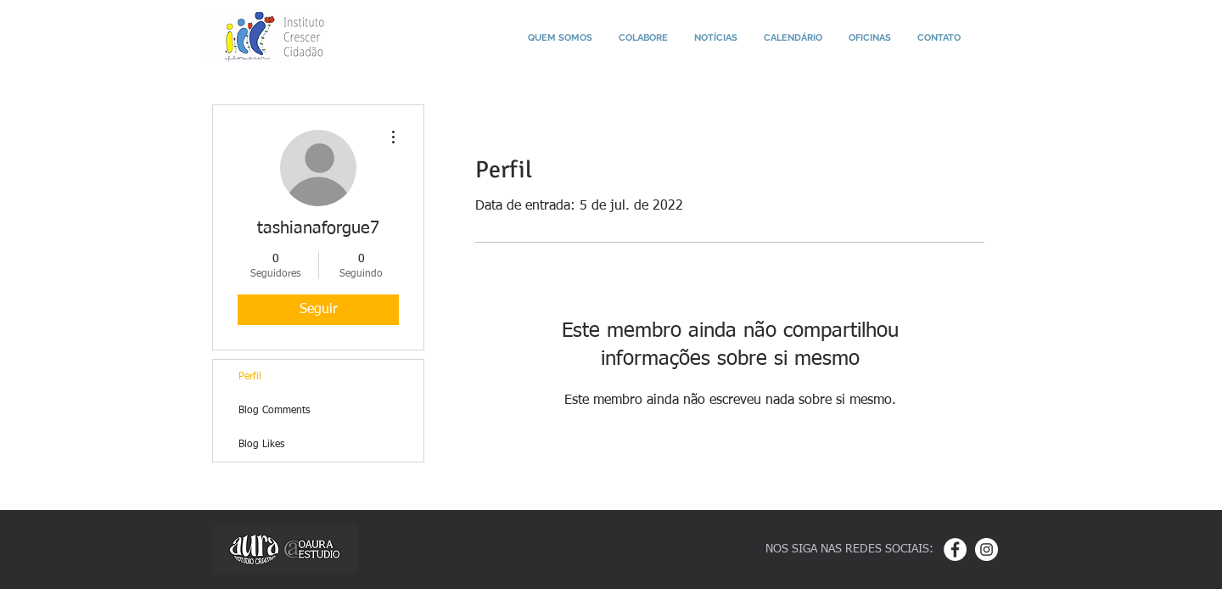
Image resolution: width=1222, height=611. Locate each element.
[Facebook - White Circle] (955, 549)
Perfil (249, 377)
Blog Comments (274, 411)
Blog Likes (261, 445)
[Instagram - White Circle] (986, 549)
